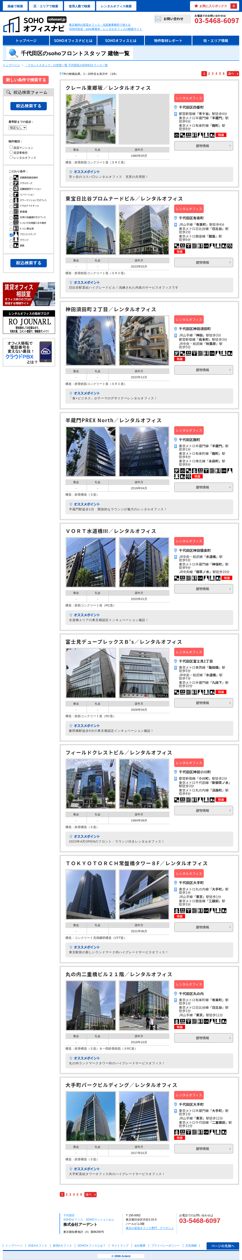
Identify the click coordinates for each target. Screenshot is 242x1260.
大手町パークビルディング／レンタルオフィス (121, 1085)
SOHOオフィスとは (120, 40)
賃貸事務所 (19, 152)
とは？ (92, 1245)
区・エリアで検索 (46, 6)
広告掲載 (191, 1245)
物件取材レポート (168, 40)
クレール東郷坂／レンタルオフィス (108, 88)
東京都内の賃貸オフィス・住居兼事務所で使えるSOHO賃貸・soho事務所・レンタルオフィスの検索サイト (105, 27)
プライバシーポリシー (165, 1245)
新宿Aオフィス (62, 1245)
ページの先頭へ (222, 1245)
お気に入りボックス (218, 6)
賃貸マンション (21, 147)
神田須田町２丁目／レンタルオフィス (110, 310)
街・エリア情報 (215, 40)
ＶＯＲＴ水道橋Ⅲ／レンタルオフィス (110, 531)
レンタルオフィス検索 (116, 6)
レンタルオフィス (23, 157)
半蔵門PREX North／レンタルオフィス (113, 421)
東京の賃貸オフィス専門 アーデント (150, 1228)
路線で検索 (15, 6)
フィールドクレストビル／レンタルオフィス (119, 753)
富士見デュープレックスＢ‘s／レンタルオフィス (123, 642)
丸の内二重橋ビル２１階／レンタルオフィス (119, 975)
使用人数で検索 (79, 6)
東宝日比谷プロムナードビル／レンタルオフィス (124, 199)
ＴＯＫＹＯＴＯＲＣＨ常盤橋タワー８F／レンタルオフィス (136, 864)
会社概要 (140, 1245)
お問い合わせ (173, 18)
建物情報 (202, 145)
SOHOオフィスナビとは (73, 40)
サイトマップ (120, 1245)
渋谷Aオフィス (37, 1245)
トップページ (26, 40)
